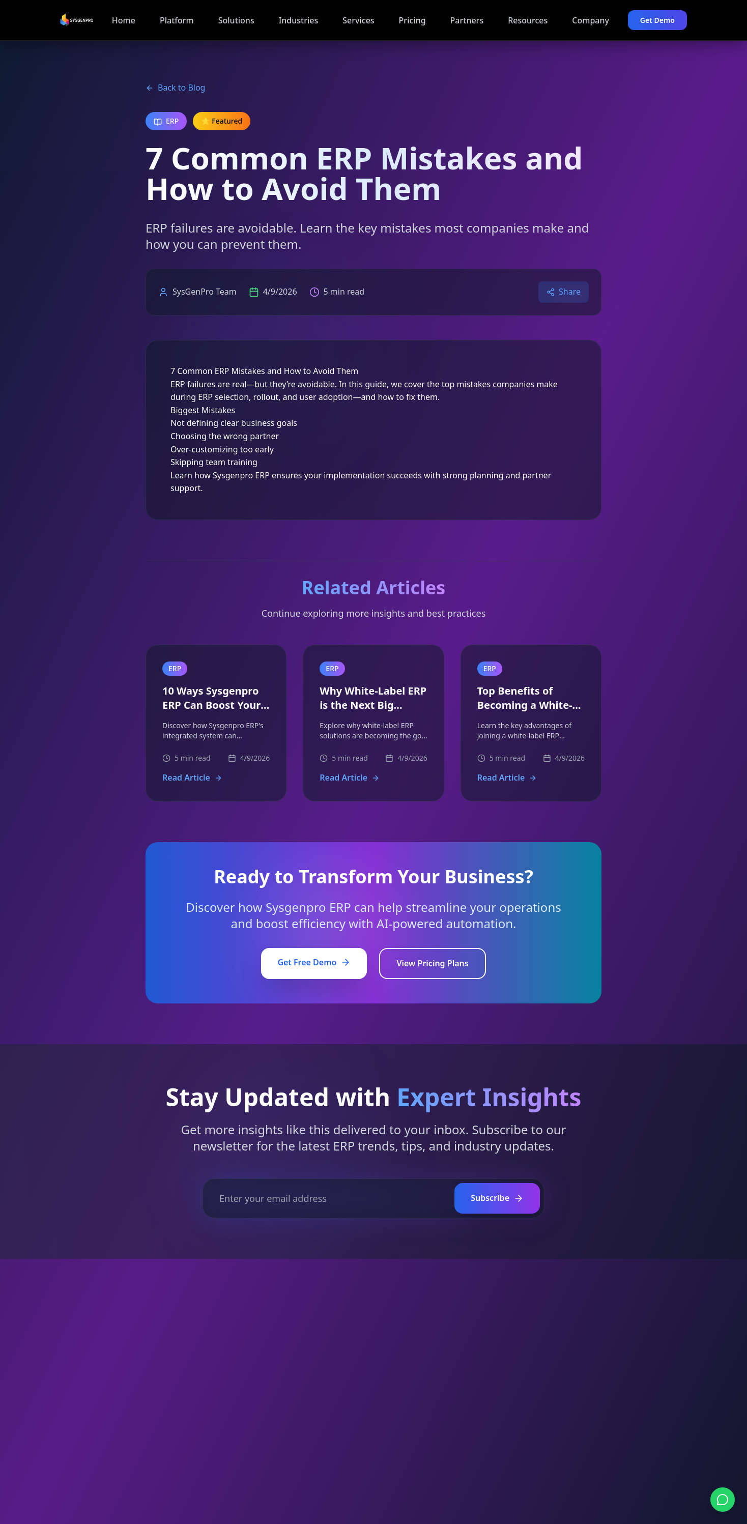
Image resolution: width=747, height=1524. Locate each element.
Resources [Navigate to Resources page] (528, 20)
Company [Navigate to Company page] (590, 20)
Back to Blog (175, 87)
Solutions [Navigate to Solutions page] (236, 20)
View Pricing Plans (432, 963)
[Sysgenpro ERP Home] (76, 20)
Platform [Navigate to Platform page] (177, 20)
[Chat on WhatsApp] (722, 1499)
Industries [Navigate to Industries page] (299, 20)
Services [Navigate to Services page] (358, 20)
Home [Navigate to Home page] (123, 20)
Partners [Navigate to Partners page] (467, 20)
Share (564, 291)
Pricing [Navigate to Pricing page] (412, 20)
